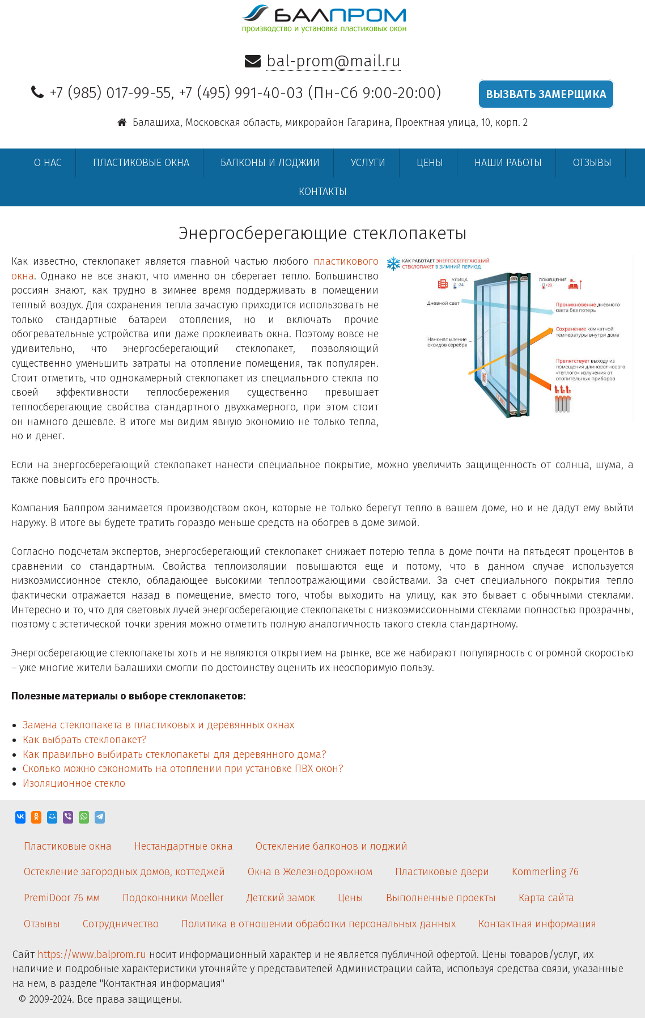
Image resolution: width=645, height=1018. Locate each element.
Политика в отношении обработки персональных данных (318, 924)
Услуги (368, 162)
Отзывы (592, 162)
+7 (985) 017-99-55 (110, 92)
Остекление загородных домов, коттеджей (124, 872)
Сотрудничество (121, 924)
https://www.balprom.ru (91, 954)
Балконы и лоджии (270, 162)
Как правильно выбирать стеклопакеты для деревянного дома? (174, 754)
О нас (48, 162)
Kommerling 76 (545, 872)
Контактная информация (537, 924)
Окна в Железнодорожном (310, 872)
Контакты (323, 191)
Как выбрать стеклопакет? (85, 739)
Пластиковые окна (141, 162)
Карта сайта (546, 898)
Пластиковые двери (442, 872)
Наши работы (508, 162)
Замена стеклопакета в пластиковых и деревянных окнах (158, 725)
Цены (430, 162)
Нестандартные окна (183, 846)
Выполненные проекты (441, 898)
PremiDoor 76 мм (62, 898)
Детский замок (281, 898)
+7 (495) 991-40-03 (241, 92)
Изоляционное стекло (74, 783)
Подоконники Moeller (173, 898)
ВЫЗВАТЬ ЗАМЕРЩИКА (546, 94)
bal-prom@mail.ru (333, 61)
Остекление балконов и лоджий (332, 846)
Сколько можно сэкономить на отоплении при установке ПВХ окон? (183, 768)
